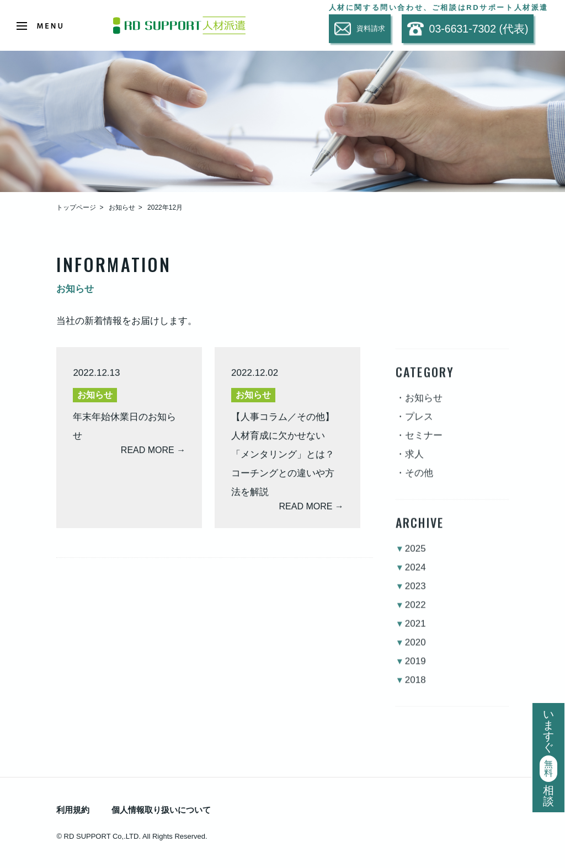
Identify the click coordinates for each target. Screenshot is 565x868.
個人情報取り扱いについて (161, 809)
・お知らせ (419, 407)
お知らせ (122, 207)
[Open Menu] (39, 26)
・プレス (414, 425)
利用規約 (72, 809)
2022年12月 (165, 207)
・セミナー (419, 444)
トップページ (76, 207)
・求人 (410, 463)
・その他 (414, 482)
